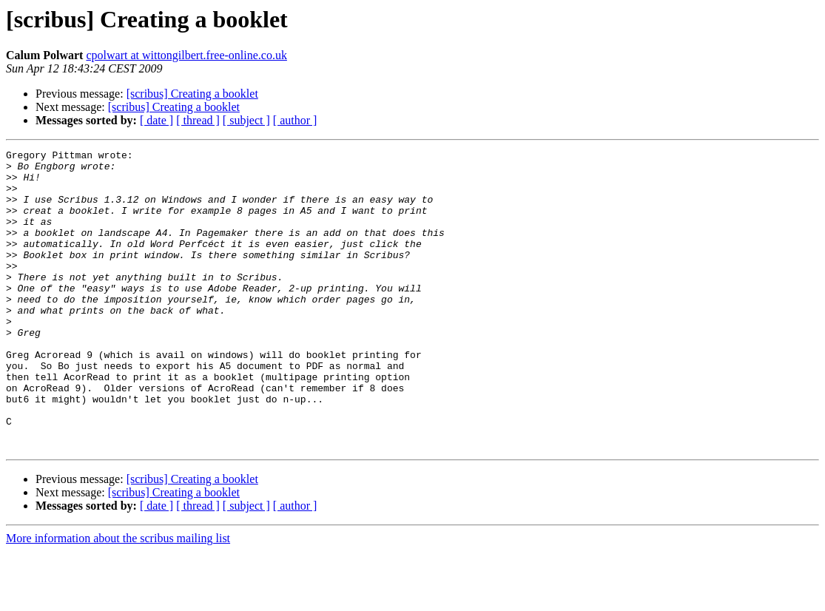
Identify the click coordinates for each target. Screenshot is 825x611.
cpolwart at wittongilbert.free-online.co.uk (186, 55)
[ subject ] (246, 120)
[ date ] (156, 120)
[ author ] (295, 120)
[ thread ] (198, 120)
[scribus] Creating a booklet (192, 93)
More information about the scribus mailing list (118, 598)
